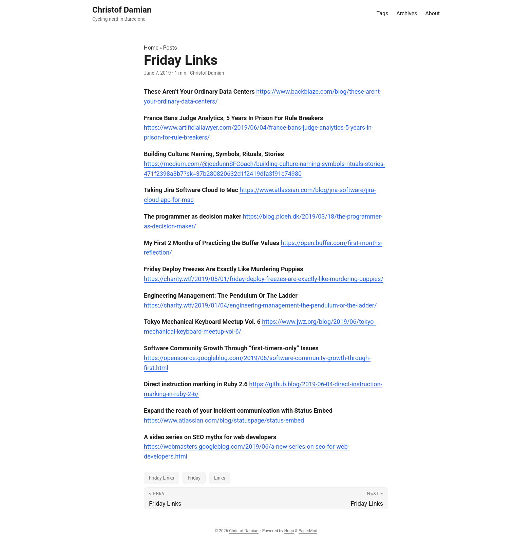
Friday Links (161, 478)
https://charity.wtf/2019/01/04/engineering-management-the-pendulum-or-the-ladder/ (260, 305)
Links (219, 478)
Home (151, 47)
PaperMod (308, 530)
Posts (170, 47)
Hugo (289, 530)
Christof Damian (243, 530)
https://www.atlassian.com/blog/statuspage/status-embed (224, 420)
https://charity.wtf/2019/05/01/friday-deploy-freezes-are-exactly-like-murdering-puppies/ (263, 278)
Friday (194, 478)
